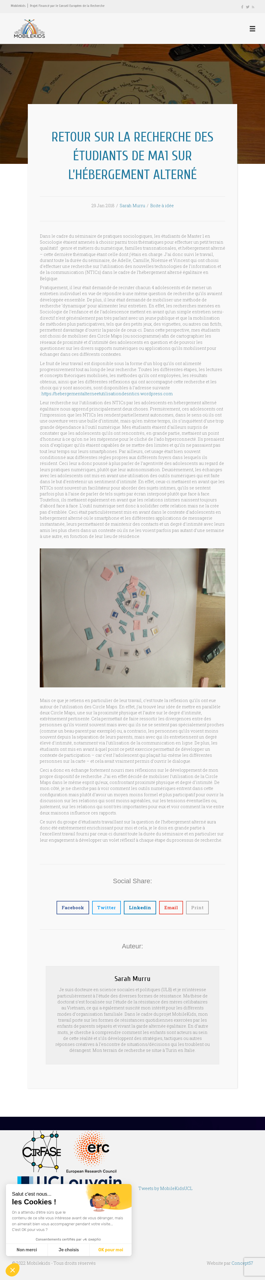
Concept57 (242, 1264)
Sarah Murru (132, 207)
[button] (12, 1270)
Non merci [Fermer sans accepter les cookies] (26, 1249)
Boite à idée (162, 207)
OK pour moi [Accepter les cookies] (110, 1249)
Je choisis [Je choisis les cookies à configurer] (69, 1249)
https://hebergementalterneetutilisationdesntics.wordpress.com (107, 394)
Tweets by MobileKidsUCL (165, 1189)
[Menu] (252, 29)
